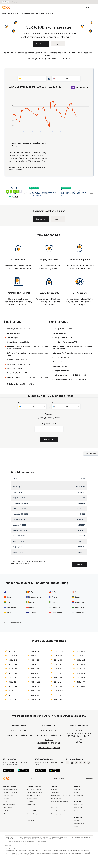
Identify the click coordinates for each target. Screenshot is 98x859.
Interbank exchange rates (34, 792)
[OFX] (6, 7)
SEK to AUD (13, 656)
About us (77, 789)
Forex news (30, 820)
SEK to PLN (58, 678)
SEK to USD (81, 660)
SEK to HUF (35, 656)
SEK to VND (81, 664)
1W (73, 88)
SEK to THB (58, 695)
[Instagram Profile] (88, 762)
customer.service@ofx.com (19, 735)
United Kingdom (58, 612)
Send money (54, 789)
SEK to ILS (35, 664)
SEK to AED (13, 651)
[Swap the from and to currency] (49, 79)
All (88, 88)
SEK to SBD (58, 686)
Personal (14, 2)
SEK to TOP (58, 699)
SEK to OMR (58, 656)
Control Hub (6, 801)
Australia (10, 592)
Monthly (49, 417)
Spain (9, 612)
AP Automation (7, 807)
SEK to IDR (35, 660)
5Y (84, 88)
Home (4, 13)
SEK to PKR (58, 673)
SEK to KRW (35, 678)
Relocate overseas (56, 798)
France (54, 597)
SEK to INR (35, 669)
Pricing (5, 813)
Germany (78, 597)
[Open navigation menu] (94, 7)
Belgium (32, 592)
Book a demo (89, 778)
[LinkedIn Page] (72, 762)
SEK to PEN (58, 660)
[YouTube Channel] (84, 762)
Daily (41, 417)
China (9, 597)
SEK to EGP (13, 691)
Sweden (24, 360)
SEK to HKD (35, 651)
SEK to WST (81, 673)
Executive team (79, 823)
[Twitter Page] (76, 762)
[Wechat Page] (80, 762)
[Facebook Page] (67, 762)
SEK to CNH (13, 673)
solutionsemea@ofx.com (49, 747)
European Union (35, 597)
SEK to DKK (13, 686)
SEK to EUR (13, 695)
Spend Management (9, 804)
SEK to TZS (81, 656)
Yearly (58, 417)
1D (69, 88)
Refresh (15, 146)
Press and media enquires (58, 811)
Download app (55, 792)
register (36, 58)
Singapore (56, 607)
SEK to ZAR (81, 686)
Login (88, 7)
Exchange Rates (13, 13)
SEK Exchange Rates (27, 13)
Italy (53, 602)
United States (80, 612)
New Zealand (11, 607)
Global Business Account (10, 789)
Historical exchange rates (34, 795)
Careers (76, 826)
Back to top (91, 453)
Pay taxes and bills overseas (59, 801)
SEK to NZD (58, 651)
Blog (28, 817)
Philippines (56, 592)
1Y (81, 88)
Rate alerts (30, 801)
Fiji (68, 357)
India (8, 602)
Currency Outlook (32, 814)
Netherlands (79, 602)
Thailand (32, 612)
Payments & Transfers (10, 792)
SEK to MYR (35, 695)
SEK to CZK (13, 682)
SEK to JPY (35, 673)
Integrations (6, 810)
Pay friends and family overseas (60, 795)
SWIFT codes (31, 804)
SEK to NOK (35, 699)
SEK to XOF (81, 678)
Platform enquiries (56, 814)
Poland (31, 607)
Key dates (77, 811)
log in (46, 58)
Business (6, 2)
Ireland (31, 602)
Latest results (78, 808)
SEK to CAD (13, 664)
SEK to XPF (81, 682)
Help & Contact (59, 778)
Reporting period (49, 424)
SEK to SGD (58, 691)
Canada (77, 592)
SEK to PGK (58, 664)
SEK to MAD (35, 686)
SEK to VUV (81, 669)
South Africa (79, 607)
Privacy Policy (78, 795)
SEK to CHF (13, 669)
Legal (76, 792)
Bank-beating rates (80, 259)
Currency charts (32, 798)
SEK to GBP (13, 699)
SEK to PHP (58, 669)
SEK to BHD (13, 660)
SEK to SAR (58, 682)
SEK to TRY (81, 651)
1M (77, 88)
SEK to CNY (13, 678)
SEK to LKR (35, 682)
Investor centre (79, 804)
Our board (77, 820)
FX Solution (6, 798)
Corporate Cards (8, 795)
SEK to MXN (35, 691)
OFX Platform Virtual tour (34, 789)
